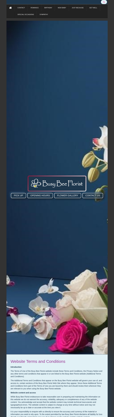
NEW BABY (62, 8)
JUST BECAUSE (78, 8)
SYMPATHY (44, 14)
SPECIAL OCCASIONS (26, 14)
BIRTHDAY (48, 8)
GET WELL (93, 8)
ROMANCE (35, 8)
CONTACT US (92, 195)
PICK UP (18, 195)
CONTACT (21, 8)
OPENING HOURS (40, 195)
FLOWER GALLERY (67, 195)
